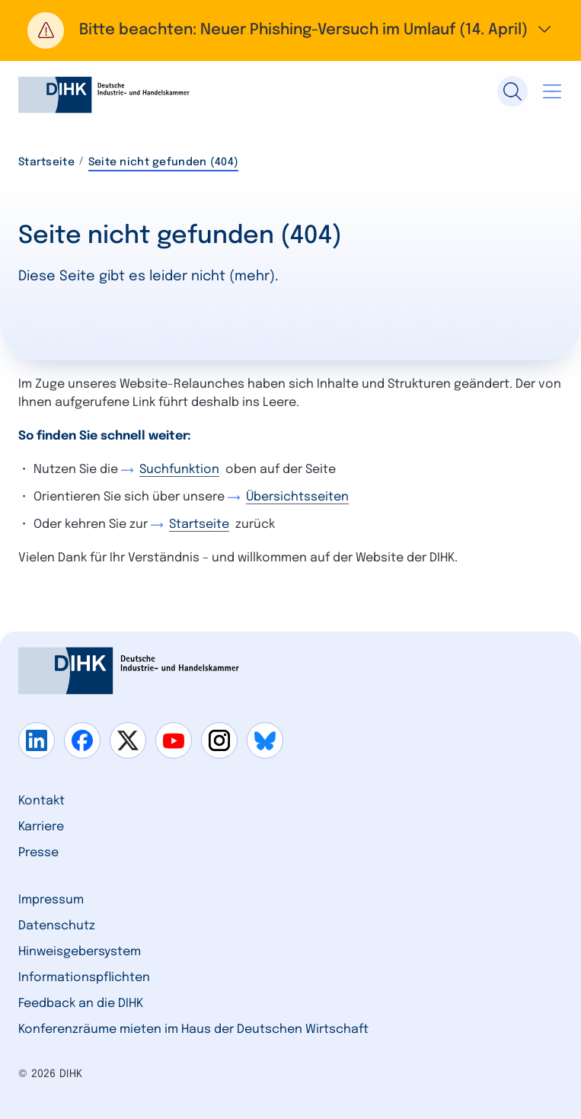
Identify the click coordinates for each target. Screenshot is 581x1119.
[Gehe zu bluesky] (265, 740)
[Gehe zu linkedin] (36, 740)
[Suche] (512, 91)
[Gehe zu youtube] (173, 740)
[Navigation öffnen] (552, 91)
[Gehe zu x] (128, 740)
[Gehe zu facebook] (82, 740)
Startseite (46, 162)
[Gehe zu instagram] (219, 740)
